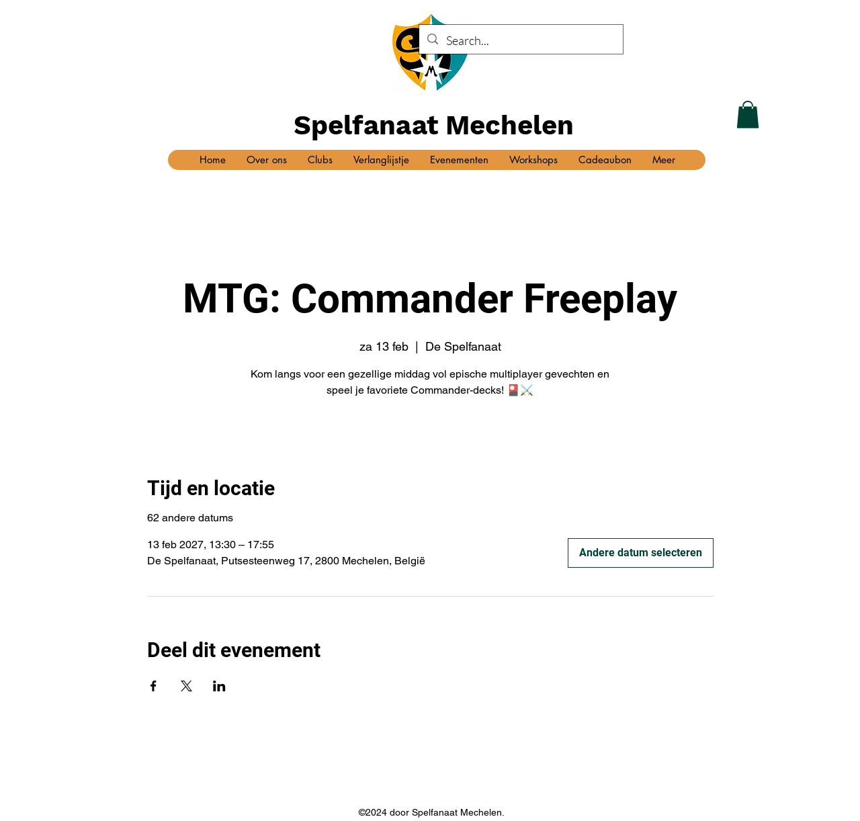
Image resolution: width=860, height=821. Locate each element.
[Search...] (520, 41)
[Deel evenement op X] (186, 686)
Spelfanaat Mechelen (434, 125)
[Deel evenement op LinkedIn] (219, 686)
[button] (747, 114)
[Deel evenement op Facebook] (153, 686)
